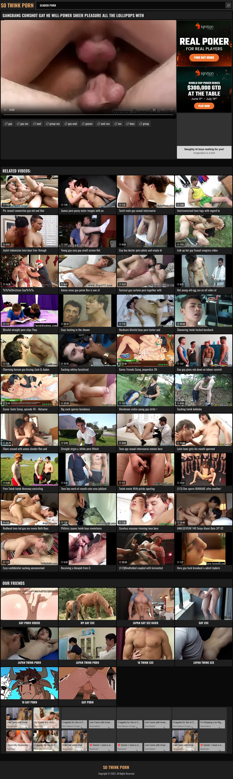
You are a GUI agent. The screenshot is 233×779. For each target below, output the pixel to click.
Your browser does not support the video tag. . (88, 69)
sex (119, 123)
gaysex (88, 123)
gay (10, 123)
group (146, 123)
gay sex (24, 123)
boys (132, 123)
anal (39, 123)
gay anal (72, 123)
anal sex (105, 123)
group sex (55, 123)
